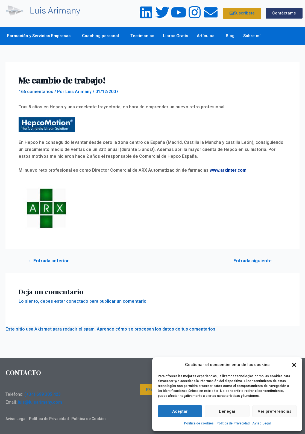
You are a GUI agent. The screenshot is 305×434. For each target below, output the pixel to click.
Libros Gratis (175, 35)
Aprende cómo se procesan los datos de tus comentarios (156, 329)
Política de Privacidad (233, 423)
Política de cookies (199, 423)
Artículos (207, 35)
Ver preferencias (274, 411)
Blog (230, 35)
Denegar (227, 411)
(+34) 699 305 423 (42, 394)
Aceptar (180, 411)
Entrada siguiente (255, 260)
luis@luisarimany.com (40, 402)
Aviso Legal (261, 423)
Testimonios (142, 35)
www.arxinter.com (228, 170)
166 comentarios (36, 91)
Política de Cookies (89, 419)
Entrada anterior (48, 260)
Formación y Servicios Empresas (40, 35)
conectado (77, 301)
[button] (294, 365)
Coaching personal (102, 35)
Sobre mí (253, 35)
